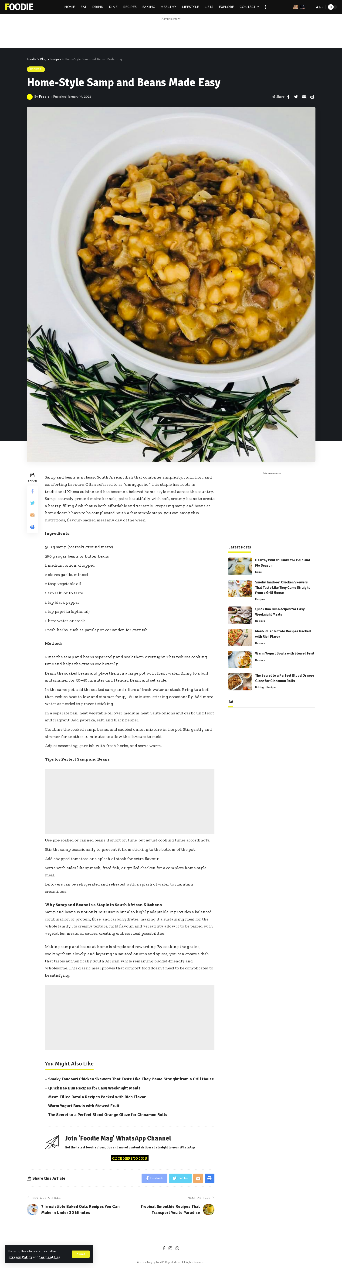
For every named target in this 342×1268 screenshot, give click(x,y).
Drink (258, 571)
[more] (265, 7)
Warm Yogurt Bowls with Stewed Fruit (83, 1105)
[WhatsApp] (177, 1249)
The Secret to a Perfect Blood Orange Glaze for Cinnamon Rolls (107, 1114)
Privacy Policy (20, 1257)
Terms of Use (49, 1257)
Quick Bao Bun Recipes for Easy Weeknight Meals (94, 1088)
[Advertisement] (171, 33)
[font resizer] (318, 7)
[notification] (302, 7)
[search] (309, 7)
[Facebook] (164, 1249)
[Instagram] (170, 1249)
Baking (259, 686)
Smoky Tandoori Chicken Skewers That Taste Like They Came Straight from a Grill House (131, 1079)
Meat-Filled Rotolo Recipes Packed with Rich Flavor (97, 1096)
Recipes (35, 69)
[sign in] (295, 7)
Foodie (19, 7)
